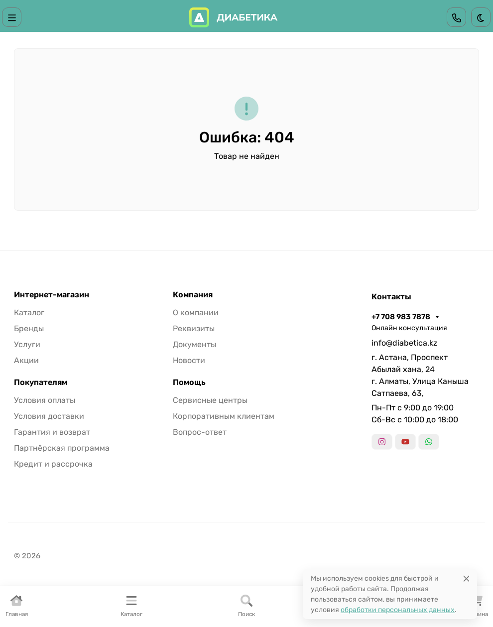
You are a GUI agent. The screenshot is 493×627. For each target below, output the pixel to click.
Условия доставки (49, 416)
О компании (196, 312)
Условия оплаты (44, 400)
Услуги (27, 344)
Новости (189, 360)
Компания (193, 295)
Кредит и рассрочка (53, 464)
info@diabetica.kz (404, 343)
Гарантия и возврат (52, 432)
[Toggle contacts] (457, 17)
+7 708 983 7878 (401, 316)
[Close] (466, 578)
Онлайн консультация (409, 328)
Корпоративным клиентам (223, 416)
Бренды (29, 328)
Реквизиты (194, 328)
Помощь (189, 382)
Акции (26, 360)
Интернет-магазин (51, 295)
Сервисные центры (210, 400)
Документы (194, 344)
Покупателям (40, 382)
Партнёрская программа (62, 448)
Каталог (29, 312)
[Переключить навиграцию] (12, 17)
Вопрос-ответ (200, 432)
